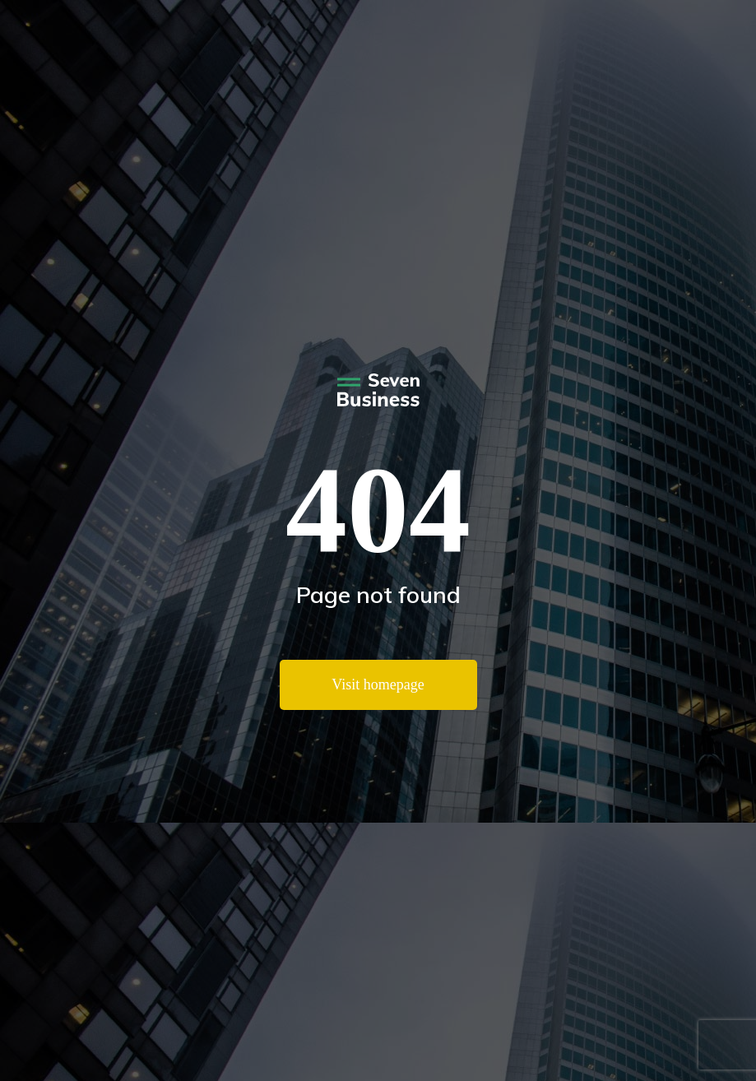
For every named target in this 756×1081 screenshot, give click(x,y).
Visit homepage (378, 684)
